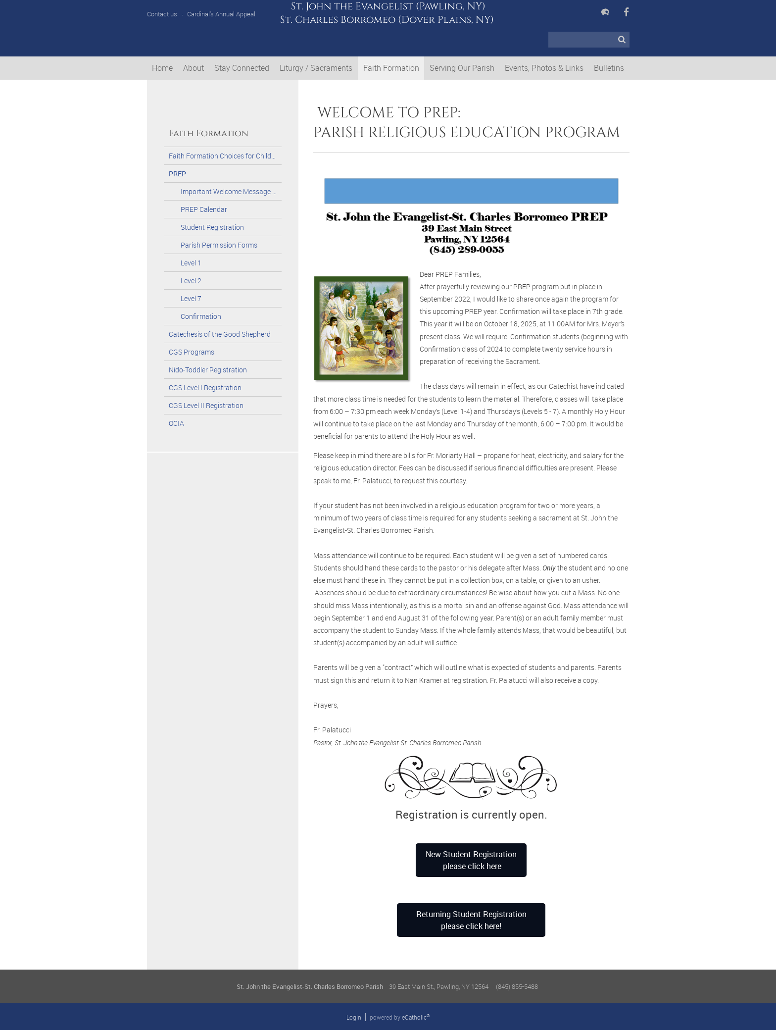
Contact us (162, 13)
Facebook (626, 11)
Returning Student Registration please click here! (471, 920)
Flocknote (605, 11)
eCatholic (416, 1017)
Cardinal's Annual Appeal (221, 13)
